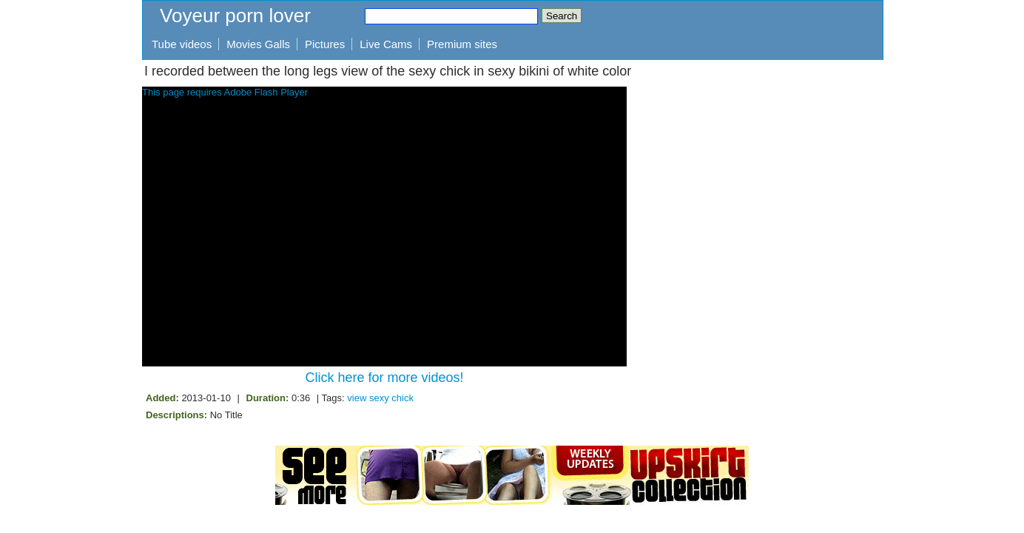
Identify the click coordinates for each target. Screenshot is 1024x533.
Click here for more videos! (384, 377)
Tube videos (182, 44)
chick (402, 397)
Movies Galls (258, 44)
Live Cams (386, 44)
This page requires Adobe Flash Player (225, 92)
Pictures (325, 44)
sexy (379, 397)
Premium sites (462, 44)
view (356, 397)
